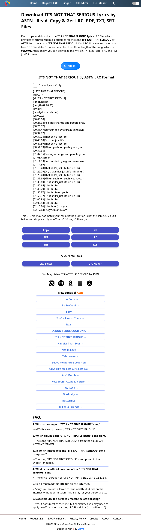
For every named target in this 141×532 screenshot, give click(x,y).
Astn (80, 293)
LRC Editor (46, 263)
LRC (95, 237)
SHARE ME (70, 66)
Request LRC (50, 3)
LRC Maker (99, 3)
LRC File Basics (57, 518)
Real (69, 324)
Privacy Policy (77, 518)
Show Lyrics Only (50, 85)
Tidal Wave (68, 356)
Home (33, 3)
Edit (95, 230)
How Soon (69, 299)
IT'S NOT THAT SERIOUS (68, 337)
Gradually (69, 394)
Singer (67, 3)
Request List (37, 518)
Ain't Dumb (69, 375)
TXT (95, 244)
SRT (46, 244)
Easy (69, 312)
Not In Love (69, 350)
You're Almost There (69, 318)
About (105, 518)
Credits (94, 518)
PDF (46, 237)
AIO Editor (82, 3)
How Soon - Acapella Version (68, 381)
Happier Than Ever (68, 343)
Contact (117, 518)
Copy (46, 230)
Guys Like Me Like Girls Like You (68, 369)
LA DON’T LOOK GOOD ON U (68, 331)
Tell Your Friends (69, 407)
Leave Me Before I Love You (69, 362)
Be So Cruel (69, 305)
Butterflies (68, 400)
